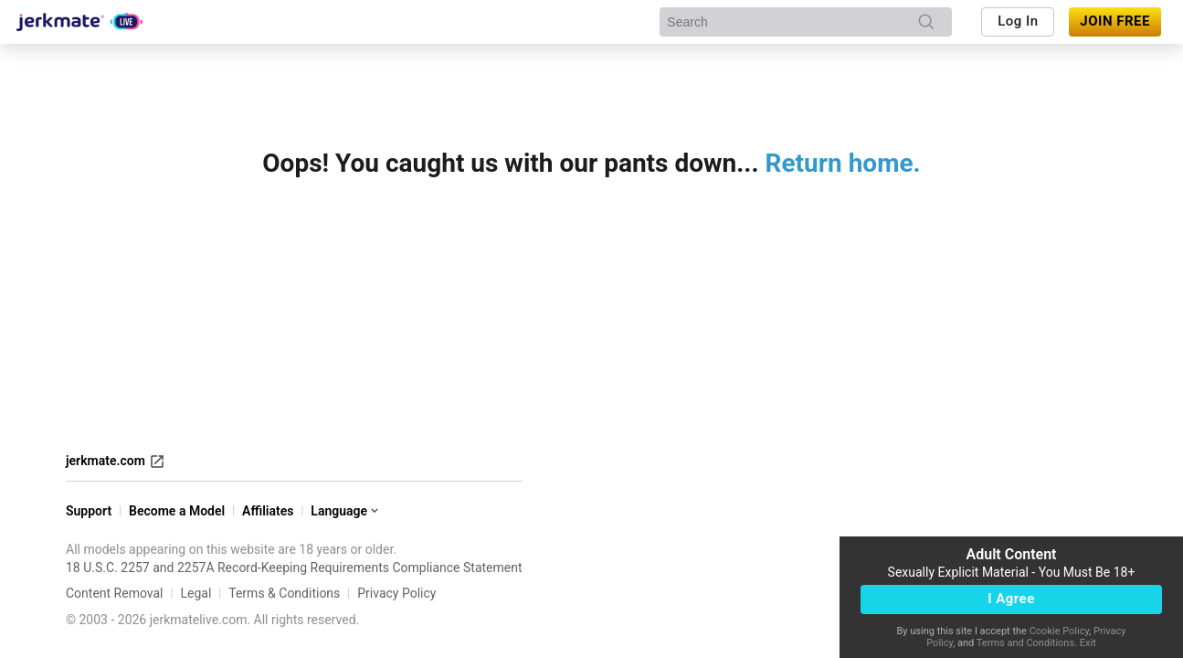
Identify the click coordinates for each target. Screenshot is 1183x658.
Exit (1088, 643)
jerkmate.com (115, 461)
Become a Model (177, 511)
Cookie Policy (1059, 631)
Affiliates (267, 511)
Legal (195, 593)
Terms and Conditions (1025, 643)
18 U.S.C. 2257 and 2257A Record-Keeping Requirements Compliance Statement (294, 567)
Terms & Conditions (284, 593)
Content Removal (115, 593)
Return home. (843, 163)
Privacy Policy (396, 593)
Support (88, 511)
